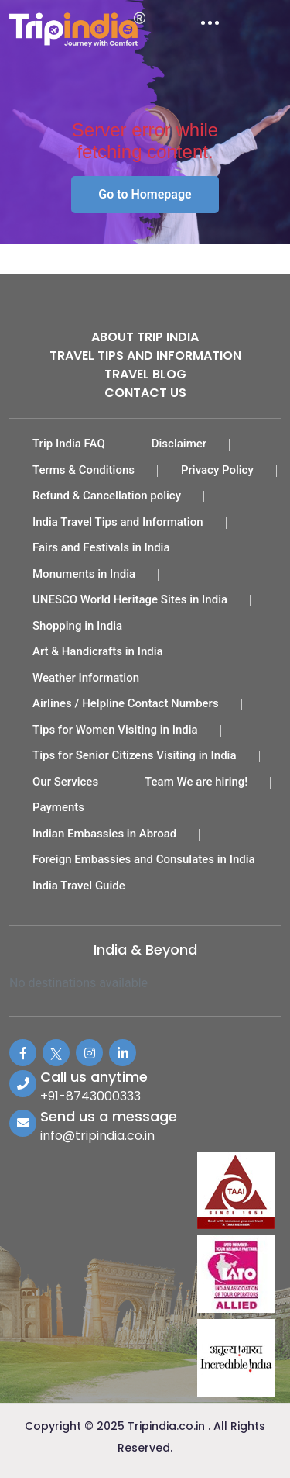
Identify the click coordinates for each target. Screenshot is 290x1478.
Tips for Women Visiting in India (115, 730)
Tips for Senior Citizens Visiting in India (134, 755)
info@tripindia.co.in (97, 1136)
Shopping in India (77, 626)
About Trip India (145, 337)
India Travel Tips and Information (117, 522)
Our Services (65, 782)
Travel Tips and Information (145, 355)
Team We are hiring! (196, 782)
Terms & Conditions (83, 470)
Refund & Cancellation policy (106, 495)
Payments (58, 807)
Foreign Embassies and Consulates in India (143, 859)
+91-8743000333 (90, 1096)
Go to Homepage (144, 194)
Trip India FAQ (68, 444)
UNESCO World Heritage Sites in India (129, 599)
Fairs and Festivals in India (101, 547)
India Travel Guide (78, 886)
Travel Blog (145, 374)
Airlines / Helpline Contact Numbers (125, 703)
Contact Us (145, 393)
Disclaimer (179, 444)
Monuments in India (83, 574)
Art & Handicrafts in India (97, 651)
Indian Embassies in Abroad (104, 834)
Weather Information (85, 678)
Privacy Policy (217, 470)
